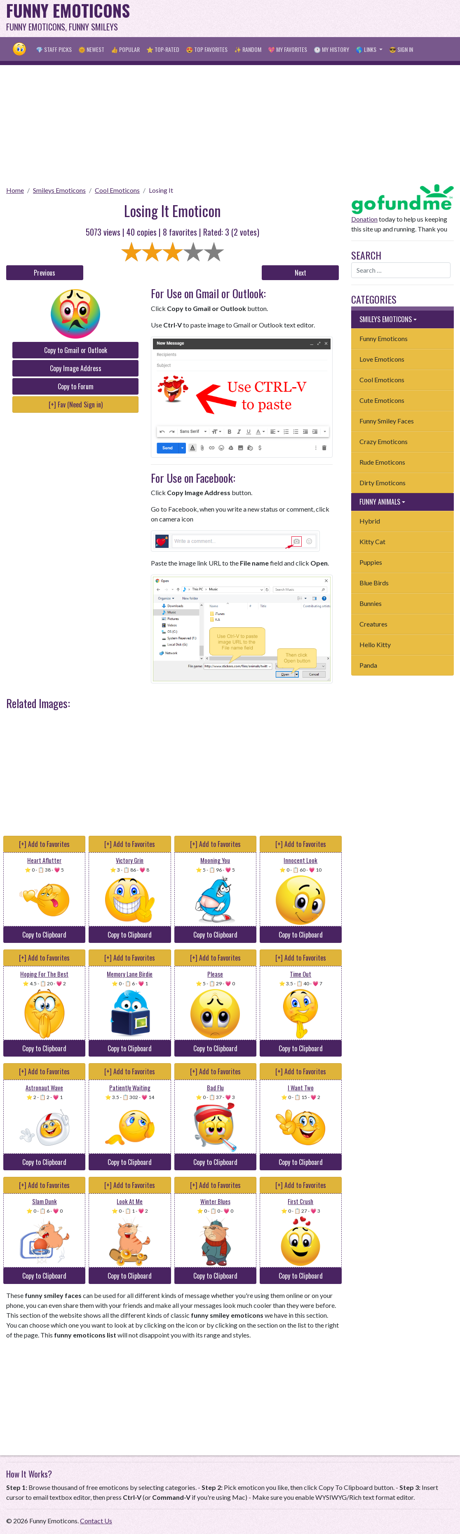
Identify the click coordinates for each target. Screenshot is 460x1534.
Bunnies (370, 603)
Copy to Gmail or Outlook (75, 350)
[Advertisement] (310, 18)
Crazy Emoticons (383, 441)
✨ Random (247, 49)
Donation (364, 219)
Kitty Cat (372, 541)
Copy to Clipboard (44, 935)
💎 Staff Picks (54, 49)
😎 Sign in (401, 49)
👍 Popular (125, 49)
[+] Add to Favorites (44, 844)
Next (300, 273)
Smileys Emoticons (59, 190)
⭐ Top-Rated (162, 49)
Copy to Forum (76, 386)
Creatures (373, 624)
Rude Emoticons (382, 462)
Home (15, 190)
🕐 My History (331, 49)
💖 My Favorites (287, 49)
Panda (368, 665)
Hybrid (369, 521)
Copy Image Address (75, 368)
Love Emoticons (381, 359)
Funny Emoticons (383, 338)
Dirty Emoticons (382, 482)
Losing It (161, 190)
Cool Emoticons (117, 190)
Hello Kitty (375, 644)
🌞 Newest (91, 49)
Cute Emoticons (381, 400)
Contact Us (96, 1521)
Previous (44, 273)
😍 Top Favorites (207, 49)
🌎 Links (367, 49)
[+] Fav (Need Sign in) (76, 404)
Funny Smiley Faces (386, 421)
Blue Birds (374, 583)
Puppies (370, 562)
